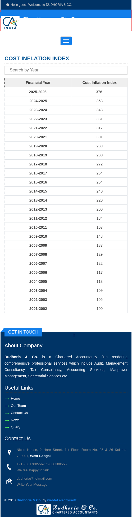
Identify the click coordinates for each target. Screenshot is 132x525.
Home (15, 398)
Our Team (18, 406)
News (15, 420)
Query (15, 427)
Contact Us (19, 413)
